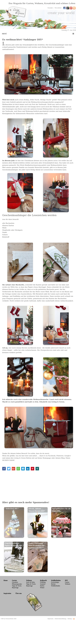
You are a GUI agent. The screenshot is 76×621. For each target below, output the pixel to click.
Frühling (43, 582)
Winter (42, 587)
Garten (67, 582)
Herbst (42, 586)
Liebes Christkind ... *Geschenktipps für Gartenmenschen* (36, 545)
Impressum (50, 618)
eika (23, 350)
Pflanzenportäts (17, 584)
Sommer (42, 584)
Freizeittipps (55, 582)
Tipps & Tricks (16, 586)
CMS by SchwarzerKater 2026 (8, 618)
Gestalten (15, 582)
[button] (4, 468)
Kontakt (50, 8)
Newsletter (58, 8)
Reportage (15, 587)
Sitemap (70, 618)
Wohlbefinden (55, 586)
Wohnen (67, 584)
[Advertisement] (38, 485)
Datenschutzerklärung (60, 618)
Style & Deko (30, 582)
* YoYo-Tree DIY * (11, 509)
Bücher (53, 584)
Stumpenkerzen (46, 350)
